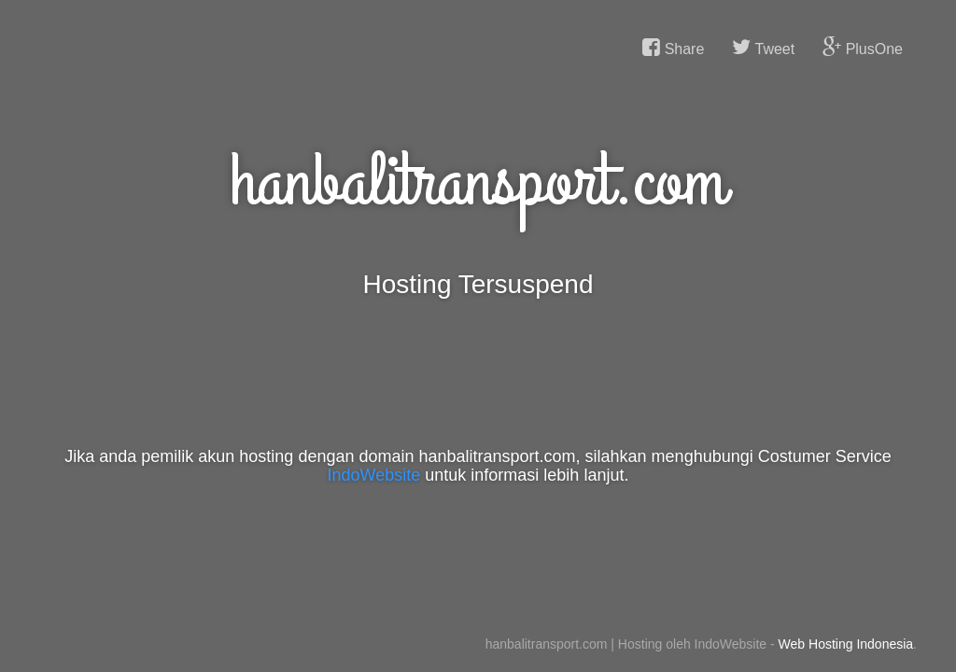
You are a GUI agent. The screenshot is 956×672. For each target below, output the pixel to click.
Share (673, 47)
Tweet (763, 47)
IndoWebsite (374, 475)
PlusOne (862, 47)
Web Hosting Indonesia (846, 644)
